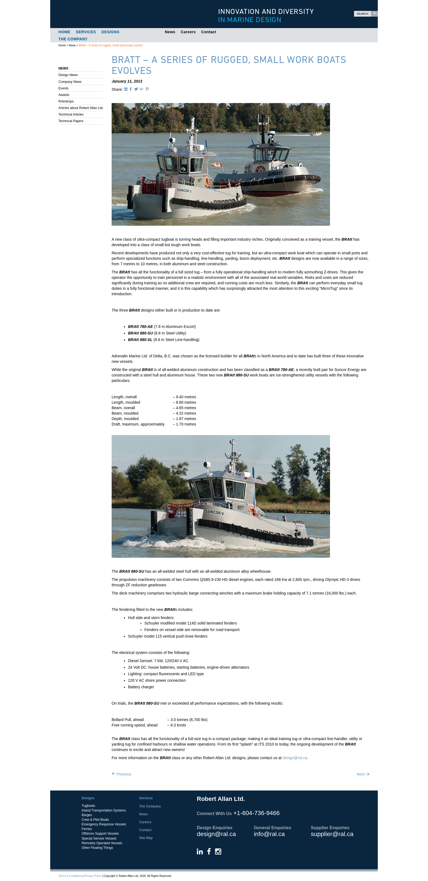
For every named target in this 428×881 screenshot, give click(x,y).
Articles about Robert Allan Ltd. (80, 108)
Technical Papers (70, 121)
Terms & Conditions (70, 875)
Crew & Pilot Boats (95, 820)
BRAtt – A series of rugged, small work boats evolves (111, 45)
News (170, 32)
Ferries (87, 829)
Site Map (146, 838)
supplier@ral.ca (332, 834)
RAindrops (66, 101)
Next (363, 774)
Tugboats (88, 806)
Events (63, 88)
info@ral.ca (269, 834)
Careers (188, 32)
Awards (63, 95)
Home (64, 32)
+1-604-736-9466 (256, 813)
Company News (70, 82)
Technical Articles (71, 114)
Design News (68, 75)
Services (86, 32)
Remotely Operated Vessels (102, 843)
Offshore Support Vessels (100, 833)
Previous (121, 774)
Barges (87, 815)
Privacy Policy (92, 875)
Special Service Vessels (99, 838)
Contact (208, 32)
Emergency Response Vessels (104, 824)
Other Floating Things (97, 848)
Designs (111, 32)
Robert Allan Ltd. (126, 14)
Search (367, 14)
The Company (73, 39)
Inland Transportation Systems (104, 810)
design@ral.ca (295, 758)
